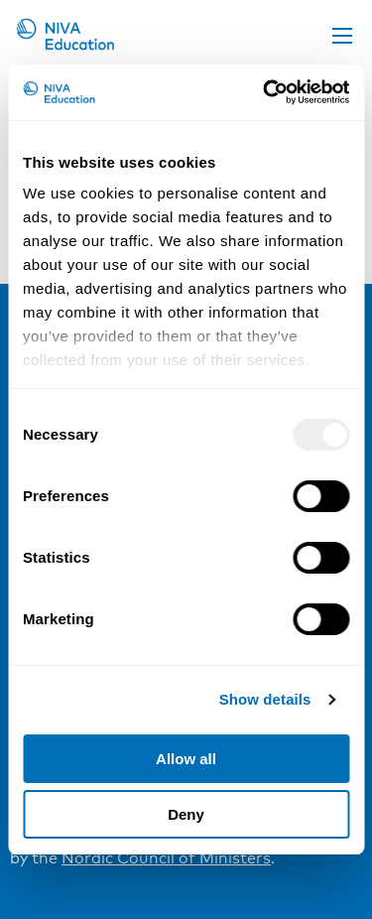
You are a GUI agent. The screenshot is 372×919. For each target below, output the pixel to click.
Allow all (186, 758)
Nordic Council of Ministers (166, 858)
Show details (265, 699)
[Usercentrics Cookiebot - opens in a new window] (265, 92)
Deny (186, 814)
